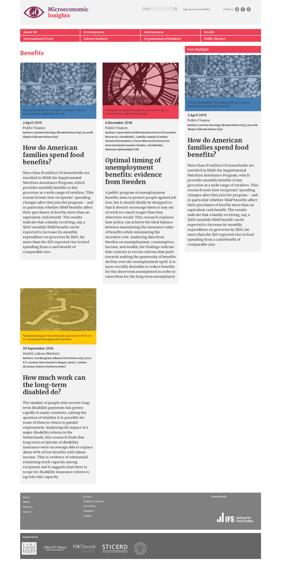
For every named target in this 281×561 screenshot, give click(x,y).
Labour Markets (96, 39)
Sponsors (28, 506)
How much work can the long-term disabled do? (54, 385)
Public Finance (215, 39)
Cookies (87, 515)
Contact (27, 511)
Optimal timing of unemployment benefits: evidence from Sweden (133, 171)
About (26, 497)
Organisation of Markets (162, 39)
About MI (30, 32)
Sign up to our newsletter (196, 9)
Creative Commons (93, 501)
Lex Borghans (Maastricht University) (59, 358)
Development (94, 32)
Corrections (89, 506)
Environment (154, 32)
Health (209, 32)
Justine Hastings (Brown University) (58, 132)
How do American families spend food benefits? (53, 155)
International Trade (38, 39)
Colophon (88, 511)
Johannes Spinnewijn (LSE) (122, 149)
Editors (26, 501)
